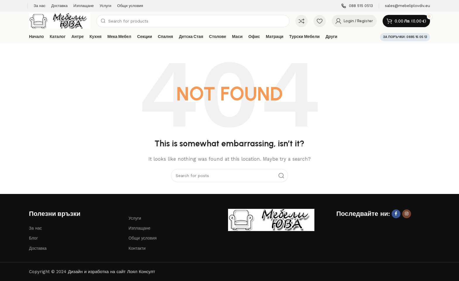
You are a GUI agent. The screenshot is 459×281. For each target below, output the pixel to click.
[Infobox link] (357, 6)
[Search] (193, 21)
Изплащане (139, 228)
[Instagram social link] (406, 213)
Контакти (137, 248)
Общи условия (143, 238)
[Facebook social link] (396, 213)
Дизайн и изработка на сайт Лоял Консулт (111, 271)
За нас (35, 228)
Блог (33, 238)
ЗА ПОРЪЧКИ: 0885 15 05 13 (405, 37)
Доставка (38, 248)
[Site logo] (59, 20)
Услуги (135, 218)
